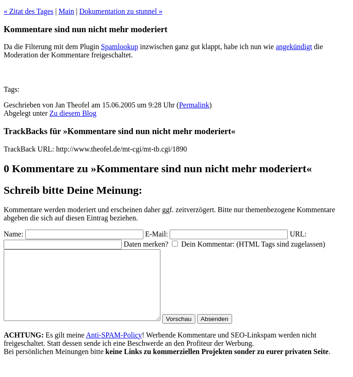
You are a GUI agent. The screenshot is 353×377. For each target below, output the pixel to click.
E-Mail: (156, 234)
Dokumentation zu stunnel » (121, 11)
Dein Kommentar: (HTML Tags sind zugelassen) (253, 244)
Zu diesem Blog (73, 113)
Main (66, 11)
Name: (13, 234)
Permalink (194, 105)
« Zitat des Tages (28, 11)
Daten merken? (146, 244)
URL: (298, 234)
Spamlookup (119, 47)
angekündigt (294, 47)
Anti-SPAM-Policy (114, 349)
